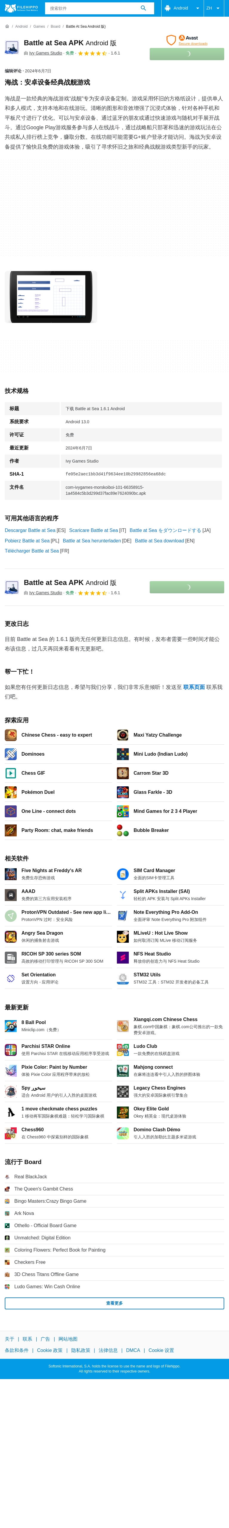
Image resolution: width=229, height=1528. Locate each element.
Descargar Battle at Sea (30, 530)
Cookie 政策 (50, 1350)
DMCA (133, 1350)
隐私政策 (80, 1350)
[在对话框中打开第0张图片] (51, 297)
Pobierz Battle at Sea (27, 540)
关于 (9, 1339)
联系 (27, 1339)
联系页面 (194, 687)
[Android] (21, 26)
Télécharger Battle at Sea (32, 550)
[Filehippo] (21, 8)
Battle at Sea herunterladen (92, 540)
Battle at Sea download (159, 540)
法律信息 (108, 1350)
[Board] (55, 26)
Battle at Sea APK (70, 43)
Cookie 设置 (161, 1350)
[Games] (39, 26)
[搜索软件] (143, 8)
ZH (214, 8)
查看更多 (114, 1303)
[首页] (7, 26)
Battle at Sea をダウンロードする (165, 530)
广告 (45, 1339)
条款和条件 (17, 1350)
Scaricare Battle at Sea (93, 530)
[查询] (99, 8)
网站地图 (68, 1339)
